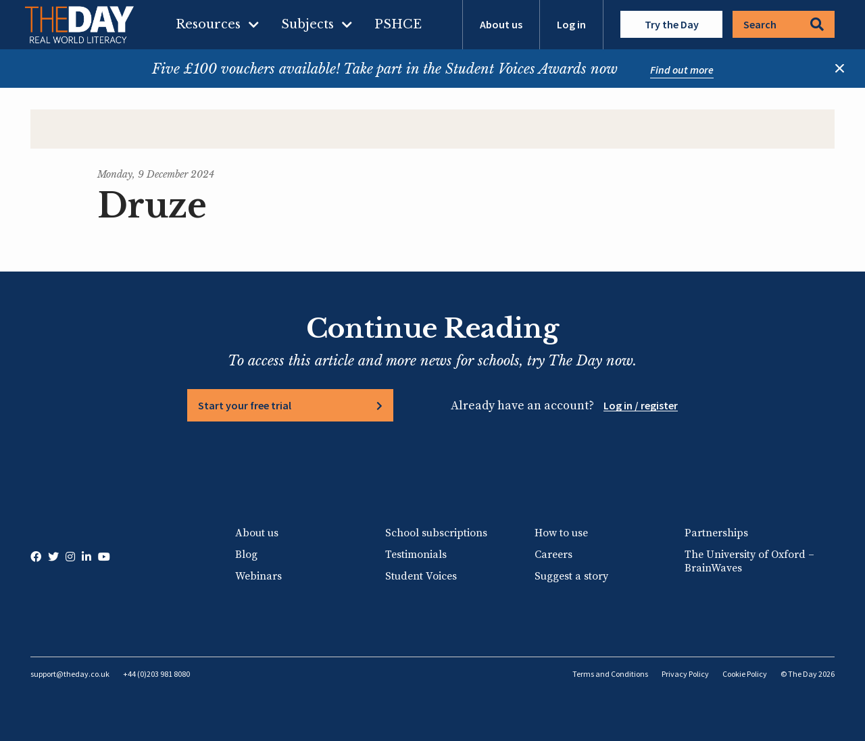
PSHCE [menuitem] (398, 24)
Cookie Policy (744, 674)
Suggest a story (571, 576)
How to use (561, 533)
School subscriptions (436, 533)
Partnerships (716, 533)
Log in (571, 24)
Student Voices (421, 576)
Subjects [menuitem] (307, 24)
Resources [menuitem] (208, 24)
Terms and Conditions (610, 674)
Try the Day (672, 24)
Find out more (682, 69)
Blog (246, 554)
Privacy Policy (685, 674)
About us (501, 24)
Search (783, 24)
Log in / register (640, 405)
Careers (553, 554)
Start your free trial (244, 405)
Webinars (258, 576)
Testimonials (416, 554)
